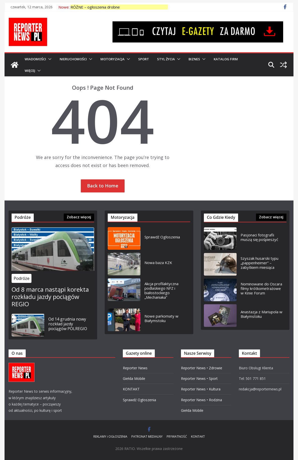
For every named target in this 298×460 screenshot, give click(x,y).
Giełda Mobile (134, 378)
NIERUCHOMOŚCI (73, 59)
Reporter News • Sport (199, 378)
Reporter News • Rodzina (201, 399)
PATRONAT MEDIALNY (147, 436)
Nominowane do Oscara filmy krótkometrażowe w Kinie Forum (261, 288)
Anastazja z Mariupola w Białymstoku (261, 314)
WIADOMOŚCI (35, 59)
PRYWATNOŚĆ (177, 436)
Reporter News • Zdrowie (201, 368)
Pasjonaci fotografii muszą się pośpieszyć (259, 237)
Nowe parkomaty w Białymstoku (161, 318)
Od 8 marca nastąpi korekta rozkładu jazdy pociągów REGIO (50, 297)
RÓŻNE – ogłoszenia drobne (95, 7)
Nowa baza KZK (158, 262)
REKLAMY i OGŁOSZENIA (110, 436)
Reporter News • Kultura (200, 389)
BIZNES (194, 59)
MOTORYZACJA (112, 59)
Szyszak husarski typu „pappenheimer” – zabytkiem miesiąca (259, 263)
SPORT (143, 59)
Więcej (30, 70)
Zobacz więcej (79, 217)
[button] (49, 59)
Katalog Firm (226, 59)
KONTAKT (131, 389)
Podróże (21, 278)
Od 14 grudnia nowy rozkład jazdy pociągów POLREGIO (67, 324)
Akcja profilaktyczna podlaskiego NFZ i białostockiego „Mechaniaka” (161, 290)
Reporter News (135, 368)
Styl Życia (166, 59)
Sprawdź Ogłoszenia (162, 237)
